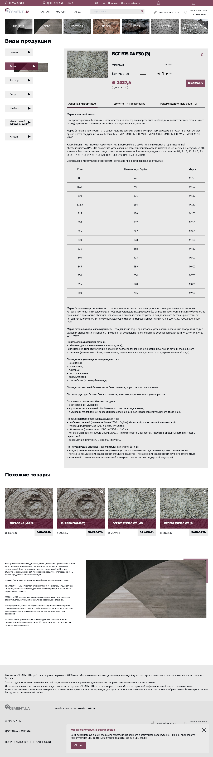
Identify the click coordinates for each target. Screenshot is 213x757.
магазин (61, 11)
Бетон (23, 66)
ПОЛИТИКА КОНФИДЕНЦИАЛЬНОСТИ (28, 741)
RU (96, 3)
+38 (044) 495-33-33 (169, 12)
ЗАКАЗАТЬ (44, 532)
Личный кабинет (130, 3)
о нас (77, 11)
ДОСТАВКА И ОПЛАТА (58, 3)
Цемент (20, 52)
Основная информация (82, 103)
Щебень (20, 108)
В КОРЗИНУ (195, 83)
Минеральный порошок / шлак (20, 122)
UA (103, 3)
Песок (20, 94)
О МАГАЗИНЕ (15, 3)
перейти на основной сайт (74, 708)
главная (44, 11)
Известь (20, 136)
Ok (76, 745)
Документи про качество (129, 103)
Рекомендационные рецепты (178, 103)
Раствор (20, 80)
